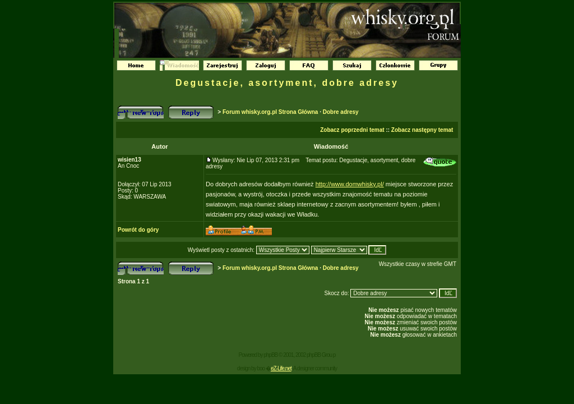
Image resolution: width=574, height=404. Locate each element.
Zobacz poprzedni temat (352, 130)
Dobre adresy (341, 112)
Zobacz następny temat (422, 130)
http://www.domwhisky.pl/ (350, 184)
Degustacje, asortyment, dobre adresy (287, 83)
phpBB (270, 355)
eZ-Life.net (281, 368)
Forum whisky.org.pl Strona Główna (270, 112)
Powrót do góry (138, 230)
